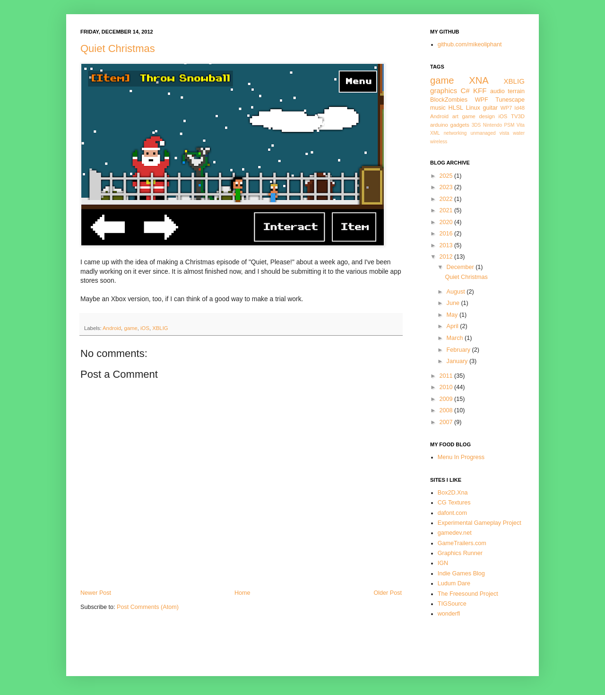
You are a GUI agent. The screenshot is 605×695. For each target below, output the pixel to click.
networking (455, 133)
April (453, 326)
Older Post (388, 593)
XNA (478, 80)
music (438, 107)
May (453, 315)
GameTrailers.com (462, 543)
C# (464, 91)
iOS (144, 328)
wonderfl (449, 613)
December (461, 267)
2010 (446, 387)
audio (497, 91)
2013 (446, 245)
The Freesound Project (468, 594)
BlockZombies (448, 99)
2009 (446, 399)
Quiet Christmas (117, 48)
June (454, 303)
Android (112, 328)
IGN (443, 563)
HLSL (456, 107)
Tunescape (510, 99)
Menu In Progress (461, 457)
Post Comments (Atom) (148, 607)
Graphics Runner (460, 553)
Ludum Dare (454, 583)
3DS (476, 125)
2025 (446, 176)
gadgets (459, 125)
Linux (473, 107)
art (455, 116)
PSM (509, 125)
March (456, 338)
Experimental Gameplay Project (479, 523)
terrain (516, 91)
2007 (446, 422)
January (458, 361)
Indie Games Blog (461, 573)
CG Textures (454, 502)
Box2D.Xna (453, 492)
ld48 (520, 108)
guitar (490, 107)
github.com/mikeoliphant (470, 44)
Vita (521, 125)
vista (505, 133)
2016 (446, 233)
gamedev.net (455, 533)
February (459, 350)
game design (478, 116)
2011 (446, 376)
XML (435, 133)
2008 (446, 410)
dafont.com (452, 513)
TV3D (518, 116)
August (457, 291)
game (130, 328)
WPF (481, 99)
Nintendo (492, 125)
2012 (446, 256)
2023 (446, 187)
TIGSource (452, 603)
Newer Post (95, 593)
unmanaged (482, 133)
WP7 (506, 108)
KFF (480, 91)
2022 (446, 199)
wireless (438, 141)
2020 (446, 222)
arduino (439, 125)
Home (242, 593)
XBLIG (160, 328)
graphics (443, 91)
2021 (446, 210)
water (519, 133)
